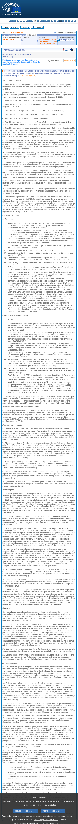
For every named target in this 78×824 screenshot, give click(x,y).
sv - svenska (75, 21)
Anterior (15, 27)
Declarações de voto (47, 43)
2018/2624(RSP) (16, 32)
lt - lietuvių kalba (46, 21)
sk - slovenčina (66, 21)
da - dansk (18, 21)
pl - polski (58, 21)
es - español (12, 21)
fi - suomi (72, 21)
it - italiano (41, 21)
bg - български (10, 21)
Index (6, 27)
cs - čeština (15, 21)
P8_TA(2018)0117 (67, 40)
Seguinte (24, 27)
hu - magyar (49, 21)
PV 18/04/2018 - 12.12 (47, 40)
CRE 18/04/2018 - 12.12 (48, 42)
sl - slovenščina (69, 21)
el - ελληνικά (27, 21)
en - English (29, 21)
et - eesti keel (24, 21)
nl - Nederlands (55, 21)
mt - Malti (52, 21)
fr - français (32, 21)
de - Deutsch (21, 21)
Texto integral (38, 27)
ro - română (63, 21)
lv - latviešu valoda (43, 21)
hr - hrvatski (38, 21)
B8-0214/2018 (8, 40)
